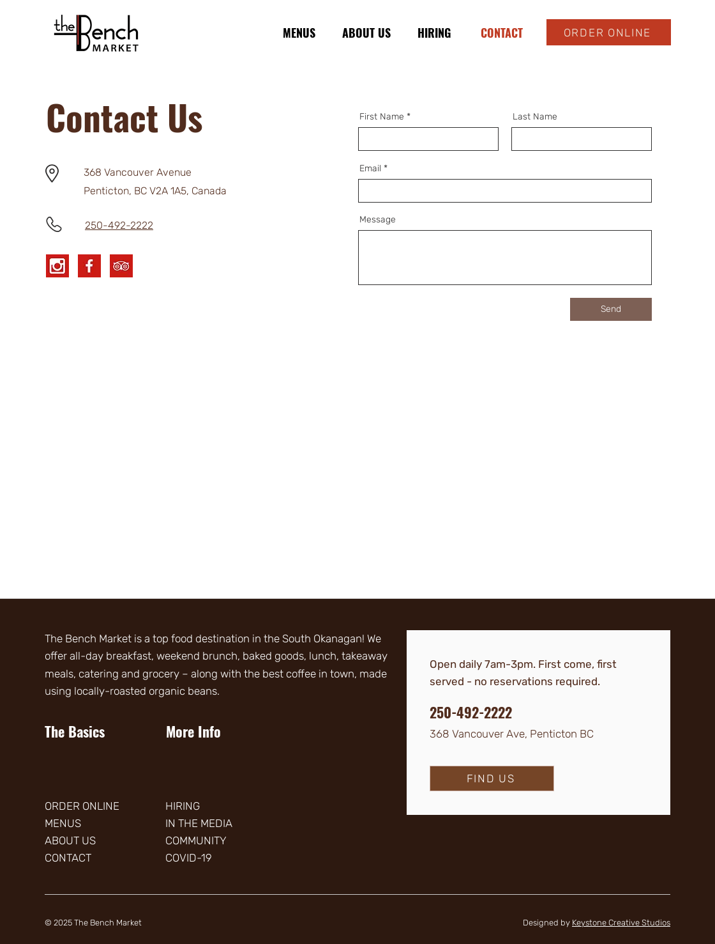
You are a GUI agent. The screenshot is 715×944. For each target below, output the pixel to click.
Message (377, 219)
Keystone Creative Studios (621, 922)
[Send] (611, 309)
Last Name (535, 116)
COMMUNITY (196, 840)
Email (370, 168)
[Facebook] (89, 265)
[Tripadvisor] (121, 265)
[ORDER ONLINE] (608, 32)
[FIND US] (492, 778)
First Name (381, 116)
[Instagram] (57, 265)
